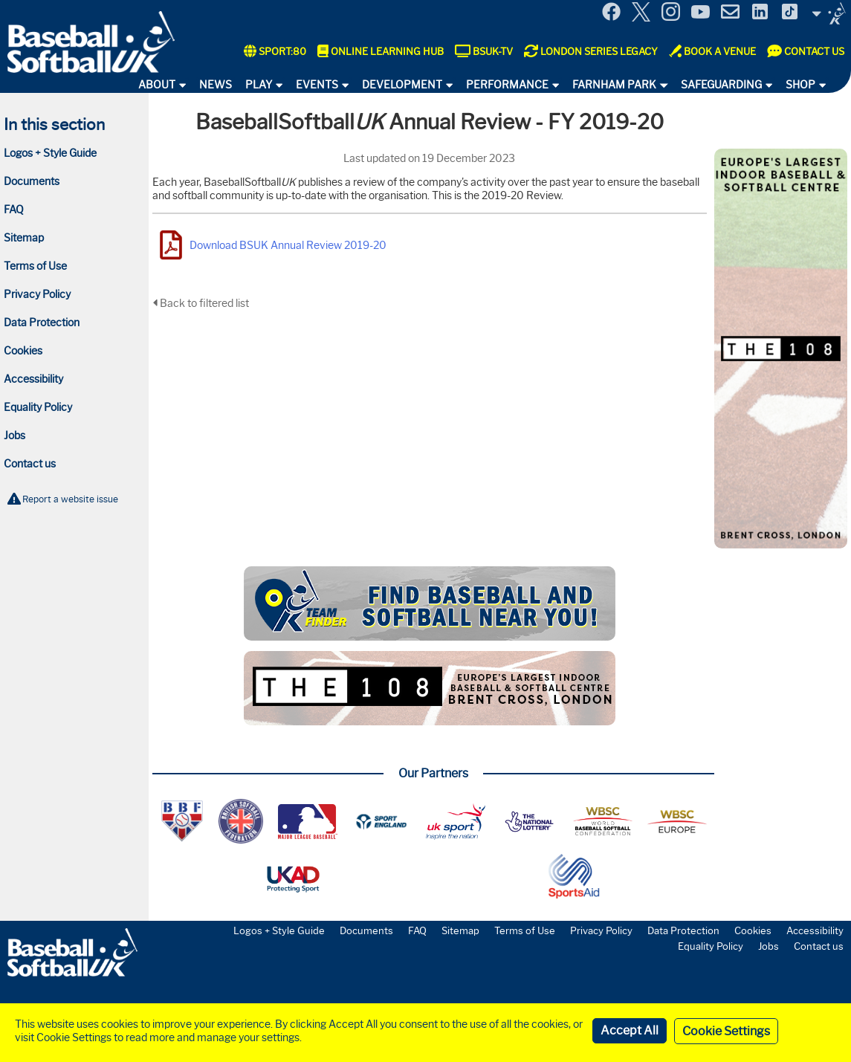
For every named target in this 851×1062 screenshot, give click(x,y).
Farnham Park (614, 84)
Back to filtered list (200, 303)
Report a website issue (70, 499)
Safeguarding (721, 84)
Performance (507, 84)
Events (317, 84)
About (156, 84)
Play (258, 84)
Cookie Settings (726, 1031)
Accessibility (33, 379)
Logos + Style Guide (50, 153)
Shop (800, 84)
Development (402, 84)
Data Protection (42, 322)
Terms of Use (35, 266)
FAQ (14, 209)
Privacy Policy (37, 294)
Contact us (30, 463)
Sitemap (24, 238)
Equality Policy (38, 407)
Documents (31, 181)
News (215, 84)
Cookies (23, 350)
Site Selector (828, 13)
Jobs (14, 435)
